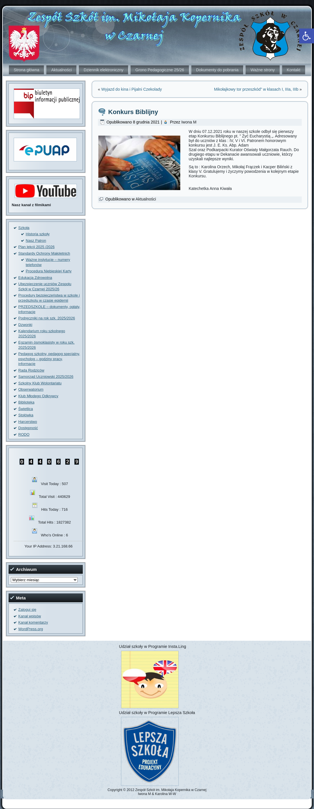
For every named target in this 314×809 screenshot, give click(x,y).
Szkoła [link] (23, 228)
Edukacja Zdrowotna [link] (35, 277)
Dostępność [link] (28, 428)
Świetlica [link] (25, 409)
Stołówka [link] (25, 415)
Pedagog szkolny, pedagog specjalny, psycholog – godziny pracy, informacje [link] (49, 359)
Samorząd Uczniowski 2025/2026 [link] (45, 376)
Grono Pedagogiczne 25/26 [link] (159, 70)
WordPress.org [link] (30, 629)
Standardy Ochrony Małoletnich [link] (44, 253)
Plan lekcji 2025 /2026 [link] (36, 247)
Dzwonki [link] (25, 325)
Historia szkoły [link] (38, 234)
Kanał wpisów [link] (29, 616)
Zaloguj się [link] (27, 609)
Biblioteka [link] (26, 402)
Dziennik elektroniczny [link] (103, 70)
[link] (306, 36)
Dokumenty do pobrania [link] (217, 70)
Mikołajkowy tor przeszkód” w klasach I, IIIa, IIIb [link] (256, 89)
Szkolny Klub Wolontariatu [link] (40, 383)
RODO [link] (23, 434)
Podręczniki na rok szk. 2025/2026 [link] (46, 318)
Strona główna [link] (26, 70)
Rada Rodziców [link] (31, 370)
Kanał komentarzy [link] (33, 622)
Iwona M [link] (188, 122)
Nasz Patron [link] (36, 240)
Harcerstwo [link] (27, 421)
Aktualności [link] (61, 70)
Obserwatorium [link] (30, 389)
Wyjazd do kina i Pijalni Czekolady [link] (131, 89)
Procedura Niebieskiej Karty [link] (48, 271)
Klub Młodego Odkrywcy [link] (38, 396)
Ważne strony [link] (262, 70)
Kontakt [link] (293, 70)
